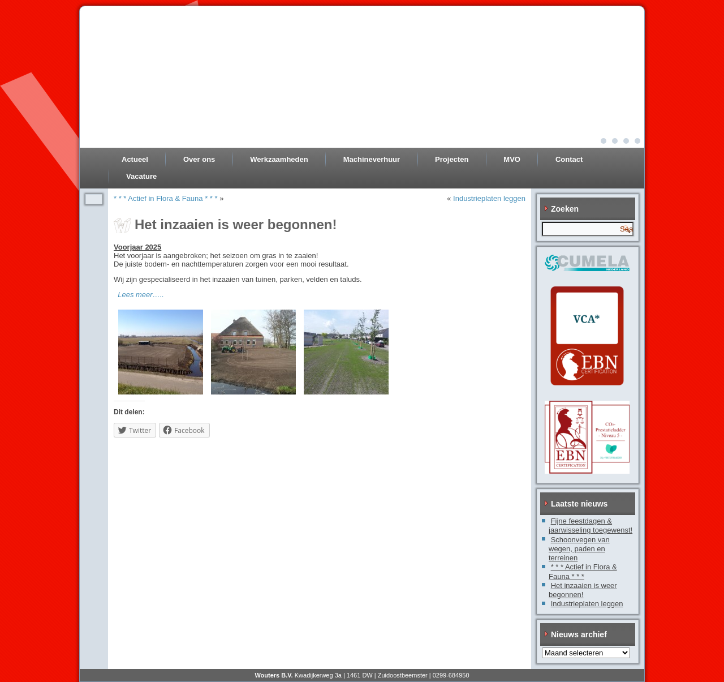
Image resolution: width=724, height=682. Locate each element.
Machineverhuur (371, 159)
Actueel (135, 159)
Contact (569, 159)
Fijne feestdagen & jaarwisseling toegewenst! (590, 525)
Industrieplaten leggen (489, 198)
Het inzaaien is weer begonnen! (583, 590)
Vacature (141, 176)
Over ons (199, 159)
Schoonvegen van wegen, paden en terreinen (579, 549)
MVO (511, 159)
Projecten (451, 159)
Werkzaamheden (279, 159)
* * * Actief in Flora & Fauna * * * (166, 198)
